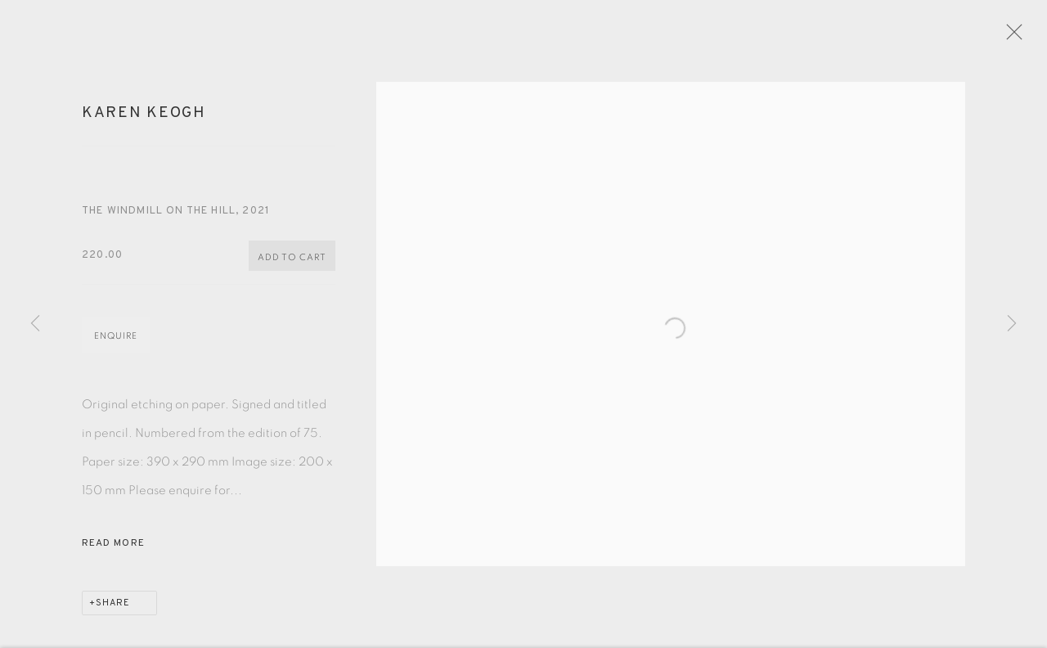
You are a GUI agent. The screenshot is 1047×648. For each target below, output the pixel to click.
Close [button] (1024, 37)
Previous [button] (35, 324)
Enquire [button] (115, 342)
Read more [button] (113, 549)
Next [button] (1012, 324)
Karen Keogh (144, 120)
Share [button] (113, 609)
